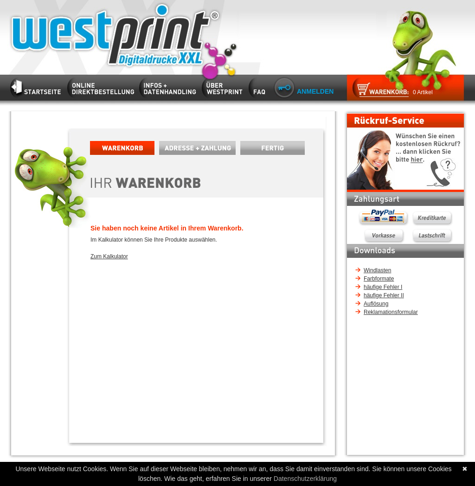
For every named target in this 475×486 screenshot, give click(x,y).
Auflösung (376, 304)
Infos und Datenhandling (170, 86)
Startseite (108, 34)
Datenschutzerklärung (305, 478)
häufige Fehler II (384, 295)
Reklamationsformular (391, 312)
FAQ (259, 86)
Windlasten (377, 270)
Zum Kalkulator (109, 256)
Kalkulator (103, 86)
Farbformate (379, 278)
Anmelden (315, 91)
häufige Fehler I (383, 287)
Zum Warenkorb (377, 90)
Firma (224, 86)
